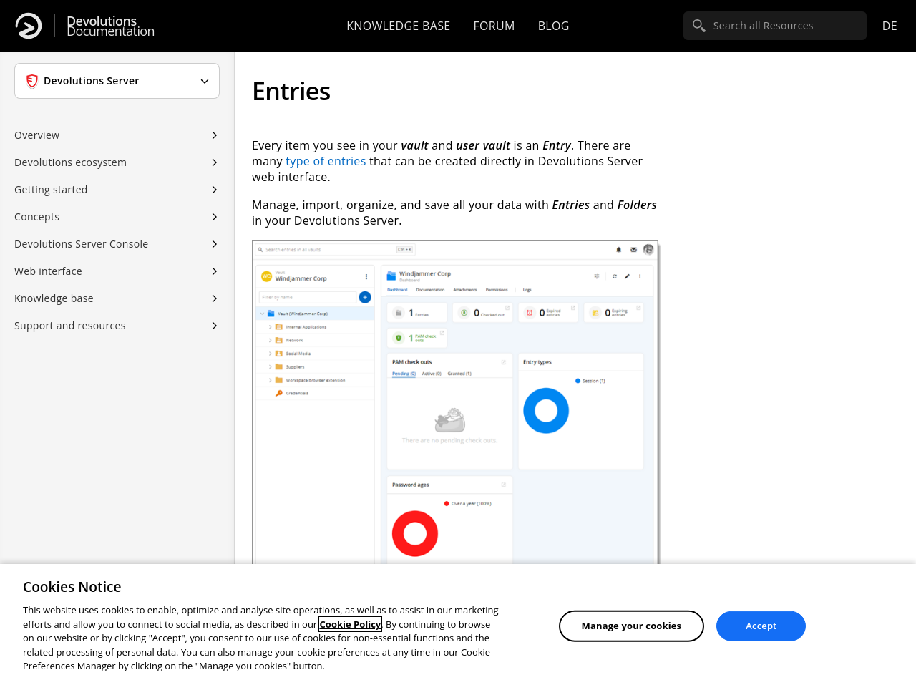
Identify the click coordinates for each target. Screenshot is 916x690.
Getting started (51, 189)
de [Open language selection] (889, 26)
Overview (36, 135)
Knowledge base (398, 26)
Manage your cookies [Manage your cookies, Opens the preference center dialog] (632, 625)
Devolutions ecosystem (70, 162)
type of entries (326, 161)
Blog (554, 26)
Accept (761, 625)
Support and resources (70, 325)
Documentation (111, 26)
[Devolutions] (28, 25)
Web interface (48, 271)
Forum (494, 26)
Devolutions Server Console (81, 244)
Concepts (36, 216)
